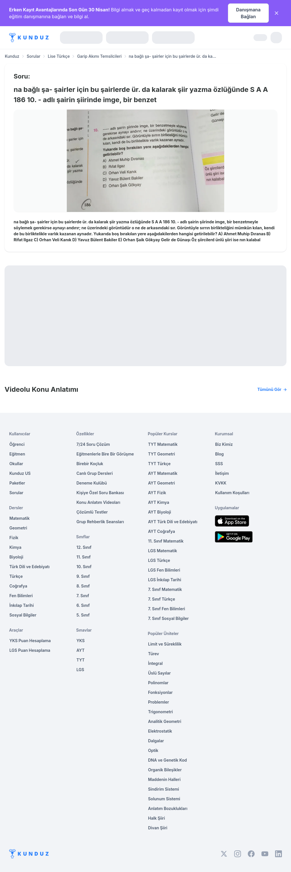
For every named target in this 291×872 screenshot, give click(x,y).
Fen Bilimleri (21, 595)
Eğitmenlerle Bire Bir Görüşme (105, 454)
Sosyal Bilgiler (22, 615)
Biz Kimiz (224, 444)
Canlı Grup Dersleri (94, 473)
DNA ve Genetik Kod (167, 760)
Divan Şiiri (157, 827)
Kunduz (12, 56)
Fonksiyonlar (160, 692)
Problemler (158, 702)
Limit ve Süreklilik (165, 644)
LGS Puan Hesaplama (29, 650)
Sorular (33, 56)
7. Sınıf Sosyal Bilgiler (168, 618)
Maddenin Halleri (164, 779)
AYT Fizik (157, 492)
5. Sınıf (83, 615)
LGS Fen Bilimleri (164, 570)
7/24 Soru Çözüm (93, 444)
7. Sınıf (82, 595)
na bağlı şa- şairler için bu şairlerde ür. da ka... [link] (172, 56)
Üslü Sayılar (159, 673)
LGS (80, 669)
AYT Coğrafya (161, 531)
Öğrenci (16, 444)
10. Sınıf (84, 566)
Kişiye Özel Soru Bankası (100, 492)
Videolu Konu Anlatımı (145, 389)
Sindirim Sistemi (163, 789)
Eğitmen (17, 454)
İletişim (222, 473)
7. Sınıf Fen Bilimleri (166, 608)
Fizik (13, 537)
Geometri (18, 527)
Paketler (17, 483)
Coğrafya (18, 586)
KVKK (220, 483)
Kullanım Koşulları (232, 492)
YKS (80, 640)
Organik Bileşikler (165, 769)
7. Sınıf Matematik (165, 589)
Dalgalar (156, 740)
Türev (153, 653)
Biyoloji (16, 556)
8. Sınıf (83, 586)
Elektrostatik (160, 731)
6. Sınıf (83, 605)
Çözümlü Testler (92, 512)
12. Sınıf (84, 547)
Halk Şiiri (156, 818)
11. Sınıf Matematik (166, 541)
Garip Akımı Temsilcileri (99, 56)
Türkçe (16, 576)
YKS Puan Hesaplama (30, 640)
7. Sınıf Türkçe (161, 599)
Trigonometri (160, 711)
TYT (80, 659)
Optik (153, 750)
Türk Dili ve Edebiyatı (29, 566)
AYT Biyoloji (159, 512)
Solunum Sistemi (164, 798)
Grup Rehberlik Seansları (100, 521)
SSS (219, 463)
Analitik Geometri (164, 721)
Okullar (16, 463)
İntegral (155, 663)
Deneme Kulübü (91, 483)
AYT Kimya (158, 502)
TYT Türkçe (159, 463)
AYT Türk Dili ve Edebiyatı (172, 521)
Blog (219, 454)
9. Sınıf (83, 576)
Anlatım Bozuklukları (167, 808)
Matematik (19, 518)
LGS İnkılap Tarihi (164, 579)
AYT (80, 650)
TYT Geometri (161, 454)
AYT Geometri (161, 483)
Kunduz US (20, 473)
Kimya (15, 547)
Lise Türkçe (59, 56)
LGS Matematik (162, 550)
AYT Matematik (162, 473)
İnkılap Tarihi (21, 605)
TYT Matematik (163, 444)
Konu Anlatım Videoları (98, 502)
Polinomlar (158, 682)
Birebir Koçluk (89, 463)
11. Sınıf (83, 556)
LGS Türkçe (159, 560)
